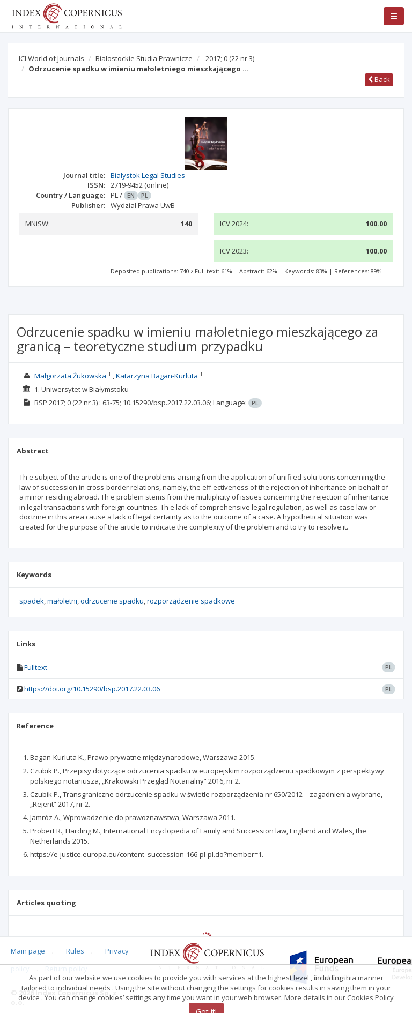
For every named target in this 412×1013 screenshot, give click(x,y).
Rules (75, 951)
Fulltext (35, 667)
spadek (31, 601)
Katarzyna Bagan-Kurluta (157, 376)
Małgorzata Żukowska (70, 376)
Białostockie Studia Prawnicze (144, 58)
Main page (28, 951)
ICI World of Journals (51, 58)
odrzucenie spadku (112, 601)
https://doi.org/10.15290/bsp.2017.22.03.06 (92, 689)
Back (379, 79)
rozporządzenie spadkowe (191, 601)
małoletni (62, 601)
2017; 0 (229, 58)
